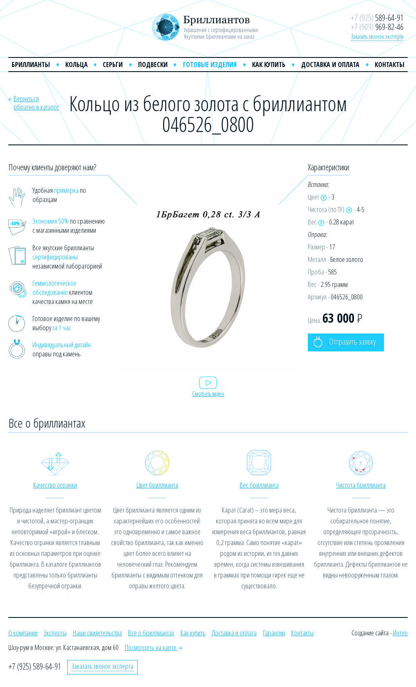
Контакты (389, 64)
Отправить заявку (344, 342)
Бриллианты (31, 64)
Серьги (113, 64)
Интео (400, 632)
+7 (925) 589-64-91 (34, 666)
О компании (22, 632)
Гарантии (274, 632)
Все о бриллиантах (151, 632)
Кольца (76, 64)
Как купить (268, 64)
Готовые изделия (210, 64)
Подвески (153, 64)
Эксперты (55, 632)
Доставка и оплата (330, 64)
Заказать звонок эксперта (377, 36)
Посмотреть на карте (153, 647)
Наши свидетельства (97, 632)
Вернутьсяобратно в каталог (36, 103)
